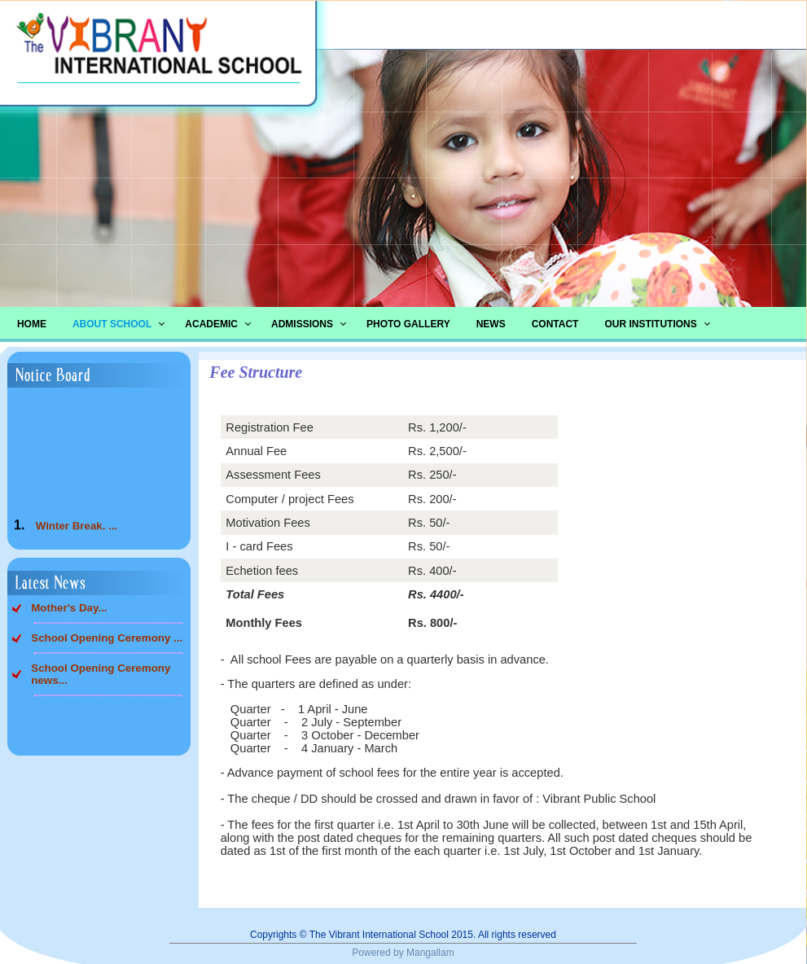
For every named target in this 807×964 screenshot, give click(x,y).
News (491, 324)
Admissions (302, 324)
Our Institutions (650, 324)
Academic (211, 324)
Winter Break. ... (77, 530)
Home (31, 324)
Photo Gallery (408, 324)
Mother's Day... (69, 608)
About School (111, 324)
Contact (555, 324)
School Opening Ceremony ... (106, 638)
